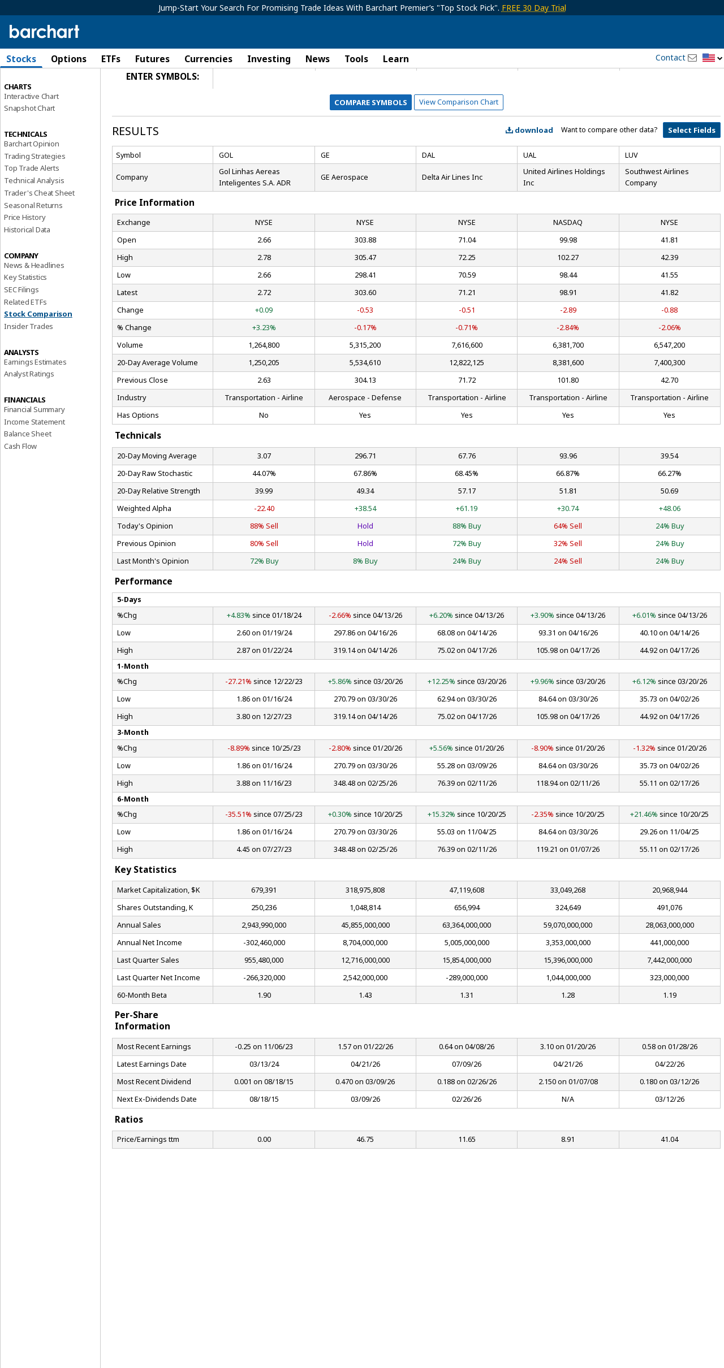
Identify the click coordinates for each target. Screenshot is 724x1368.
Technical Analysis (34, 221)
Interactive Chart (31, 136)
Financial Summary (34, 450)
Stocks (21, 59)
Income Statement (34, 462)
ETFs (110, 59)
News (317, 59)
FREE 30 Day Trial (534, 7)
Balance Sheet (27, 474)
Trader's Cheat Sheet (39, 233)
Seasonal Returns (33, 245)
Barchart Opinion (31, 184)
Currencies (208, 59)
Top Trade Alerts (31, 209)
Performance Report (37, 101)
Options (69, 59)
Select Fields (692, 171)
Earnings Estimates (35, 402)
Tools (356, 59)
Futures (152, 59)
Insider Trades (28, 367)
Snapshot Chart (29, 149)
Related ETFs (25, 342)
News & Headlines (34, 305)
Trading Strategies (34, 196)
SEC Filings (21, 330)
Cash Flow (20, 487)
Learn (396, 59)
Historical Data (27, 270)
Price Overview (29, 89)
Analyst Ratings (29, 414)
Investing (269, 59)
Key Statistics (25, 318)
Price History (24, 258)
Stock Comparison (38, 354)
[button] (712, 58)
